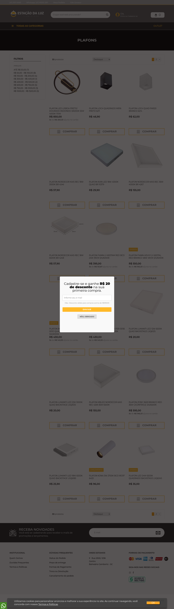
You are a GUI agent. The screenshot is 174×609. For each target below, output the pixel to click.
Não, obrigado (87, 316)
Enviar (87, 309)
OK (153, 603)
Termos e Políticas (48, 604)
